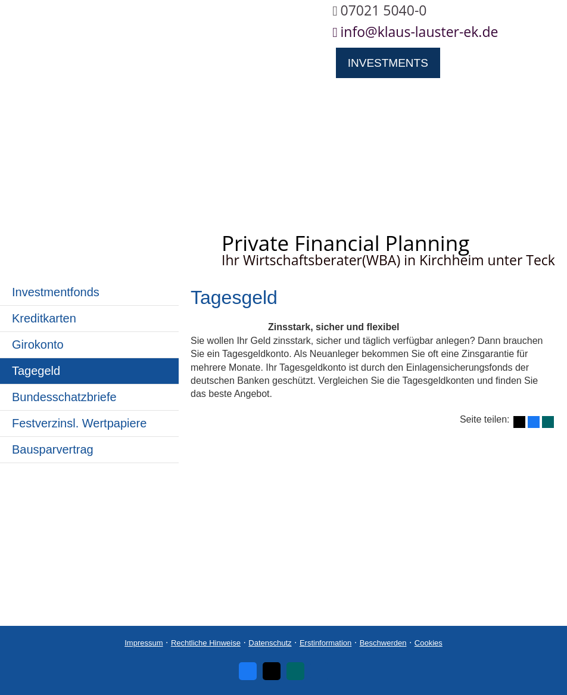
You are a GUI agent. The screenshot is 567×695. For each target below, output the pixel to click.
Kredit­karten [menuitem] (44, 318)
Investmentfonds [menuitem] (55, 292)
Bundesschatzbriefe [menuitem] (64, 397)
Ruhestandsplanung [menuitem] (78, 94)
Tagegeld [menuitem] (36, 370)
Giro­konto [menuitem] (38, 344)
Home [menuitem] (29, 63)
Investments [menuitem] (388, 63)
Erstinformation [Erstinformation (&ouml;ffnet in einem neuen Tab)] (325, 642)
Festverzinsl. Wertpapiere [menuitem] (79, 423)
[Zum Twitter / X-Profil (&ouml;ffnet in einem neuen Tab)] (272, 671)
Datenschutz (269, 642)
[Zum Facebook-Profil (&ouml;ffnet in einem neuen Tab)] (248, 671)
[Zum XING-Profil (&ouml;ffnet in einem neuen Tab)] (295, 671)
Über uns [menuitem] (99, 63)
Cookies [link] (429, 642)
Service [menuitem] (192, 94)
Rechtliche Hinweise (206, 642)
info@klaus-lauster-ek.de (420, 31)
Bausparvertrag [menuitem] (53, 449)
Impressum (143, 642)
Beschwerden (383, 642)
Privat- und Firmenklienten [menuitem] (238, 63)
